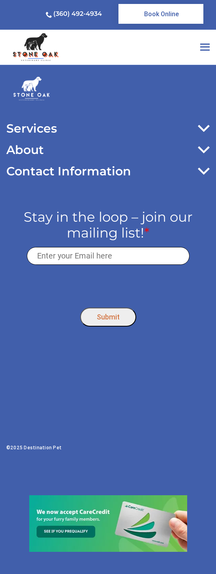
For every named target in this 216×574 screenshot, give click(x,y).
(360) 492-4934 (77, 13)
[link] (160, 14)
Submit (108, 316)
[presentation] (108, 284)
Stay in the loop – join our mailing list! (108, 225)
